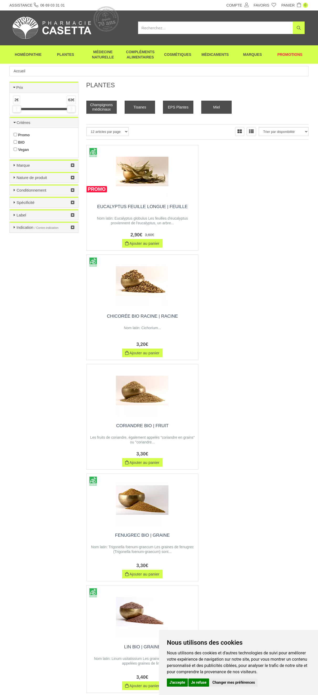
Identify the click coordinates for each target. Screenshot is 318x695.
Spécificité (25, 202)
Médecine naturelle (103, 55)
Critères (23, 122)
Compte (237, 5)
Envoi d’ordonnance (73, 681)
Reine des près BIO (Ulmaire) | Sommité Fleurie (274, 321)
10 (185, 590)
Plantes (65, 55)
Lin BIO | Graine (197, 316)
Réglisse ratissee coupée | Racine (197, 540)
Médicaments (215, 55)
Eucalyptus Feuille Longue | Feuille (120, 209)
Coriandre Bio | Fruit (274, 206)
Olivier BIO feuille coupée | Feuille (121, 540)
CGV (126, 681)
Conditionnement (31, 190)
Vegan (21, 150)
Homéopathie (28, 55)
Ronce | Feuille (121, 427)
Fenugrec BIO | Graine (120, 316)
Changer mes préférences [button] (234, 682)
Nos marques (105, 681)
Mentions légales (150, 681)
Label (21, 215)
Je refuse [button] (198, 682)
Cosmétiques (177, 55)
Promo (22, 135)
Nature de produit (32, 177)
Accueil (19, 71)
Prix (19, 87)
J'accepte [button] (177, 682)
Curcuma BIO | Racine (274, 427)
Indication (38, 227)
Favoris (265, 5)
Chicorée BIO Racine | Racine (197, 209)
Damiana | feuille (274, 537)
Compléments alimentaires (140, 55)
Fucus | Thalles (197, 427)
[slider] (16, 109)
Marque (23, 165)
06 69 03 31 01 (48, 646)
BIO (19, 142)
